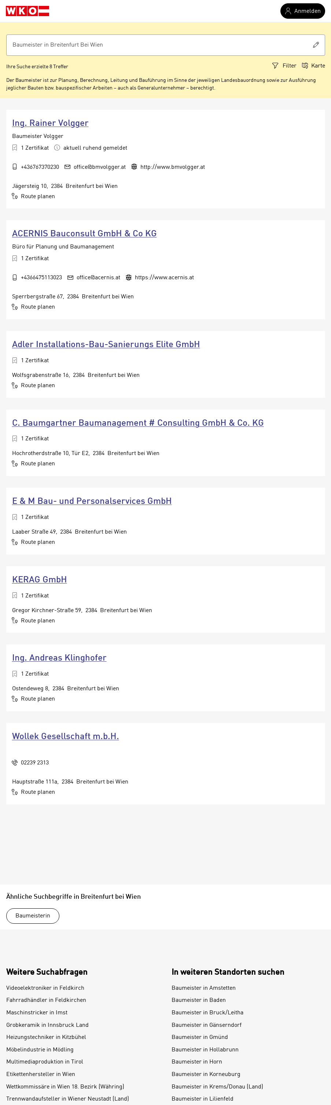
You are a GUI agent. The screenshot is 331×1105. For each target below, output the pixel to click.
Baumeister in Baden (199, 1000)
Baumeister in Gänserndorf (207, 1025)
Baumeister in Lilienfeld (202, 1099)
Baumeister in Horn (197, 1062)
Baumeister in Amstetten (204, 988)
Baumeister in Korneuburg (206, 1074)
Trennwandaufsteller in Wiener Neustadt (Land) (67, 1099)
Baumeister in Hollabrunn (205, 1050)
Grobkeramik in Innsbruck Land (47, 1025)
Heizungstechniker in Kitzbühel (46, 1037)
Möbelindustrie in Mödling (40, 1050)
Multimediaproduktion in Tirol (44, 1062)
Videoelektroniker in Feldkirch (45, 988)
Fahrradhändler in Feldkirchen (46, 1000)
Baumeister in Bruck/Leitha (207, 1013)
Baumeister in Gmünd (200, 1037)
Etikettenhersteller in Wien (40, 1074)
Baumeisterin (32, 916)
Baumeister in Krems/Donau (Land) (217, 1087)
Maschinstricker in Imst (36, 1013)
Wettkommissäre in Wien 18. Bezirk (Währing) (65, 1087)
